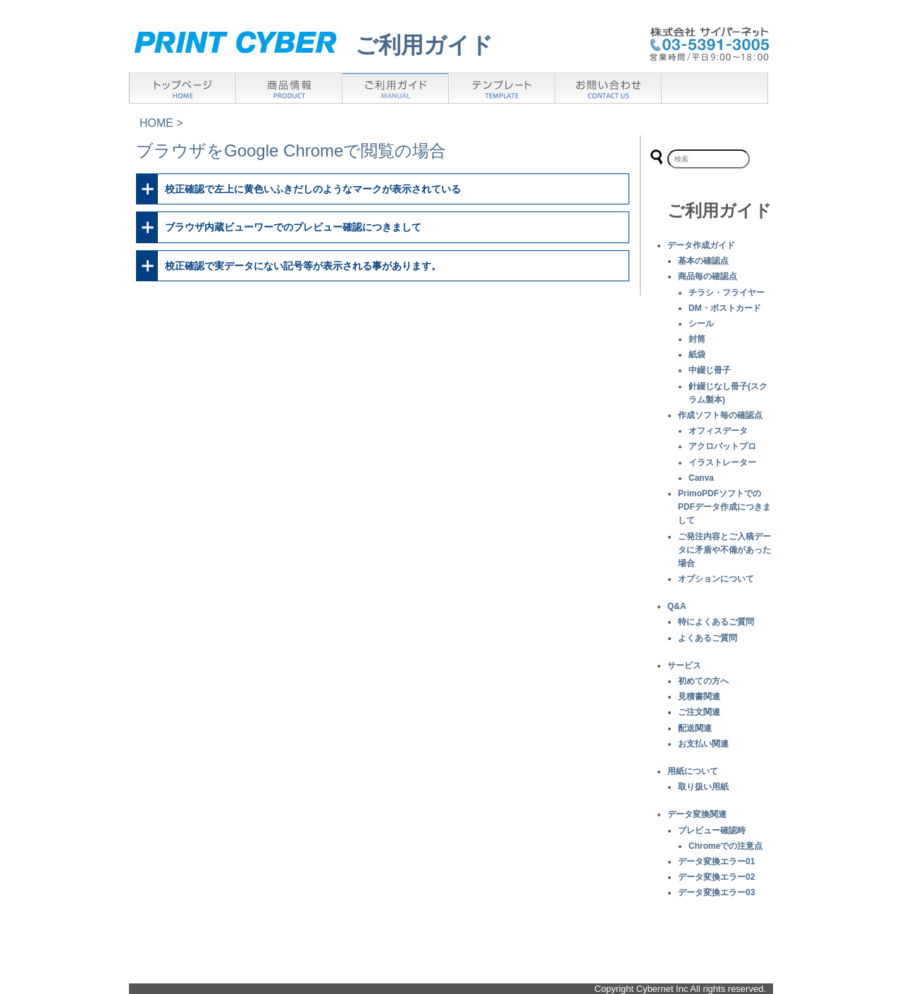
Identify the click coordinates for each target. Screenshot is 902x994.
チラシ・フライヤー (726, 292)
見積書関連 (699, 696)
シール (701, 324)
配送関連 (695, 728)
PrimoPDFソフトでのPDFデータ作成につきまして (724, 507)
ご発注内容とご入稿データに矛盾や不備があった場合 (724, 550)
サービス (684, 665)
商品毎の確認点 (707, 276)
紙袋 (696, 355)
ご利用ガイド (424, 45)
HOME (156, 123)
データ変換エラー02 (716, 877)
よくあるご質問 (707, 638)
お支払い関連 (703, 744)
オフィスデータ (718, 431)
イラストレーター (722, 462)
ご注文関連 (699, 712)
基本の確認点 (703, 261)
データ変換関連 (697, 814)
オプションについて (716, 579)
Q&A (676, 606)
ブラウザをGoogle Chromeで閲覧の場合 (291, 150)
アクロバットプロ (722, 446)
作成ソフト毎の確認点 (720, 415)
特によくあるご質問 (716, 622)
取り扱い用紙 (703, 787)
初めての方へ (703, 681)
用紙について (692, 771)
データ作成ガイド (701, 245)
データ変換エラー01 (716, 861)
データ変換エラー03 (716, 892)
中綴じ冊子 (709, 370)
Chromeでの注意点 (725, 846)
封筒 (696, 339)
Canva (701, 478)
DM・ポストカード (724, 308)
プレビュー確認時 (712, 830)
